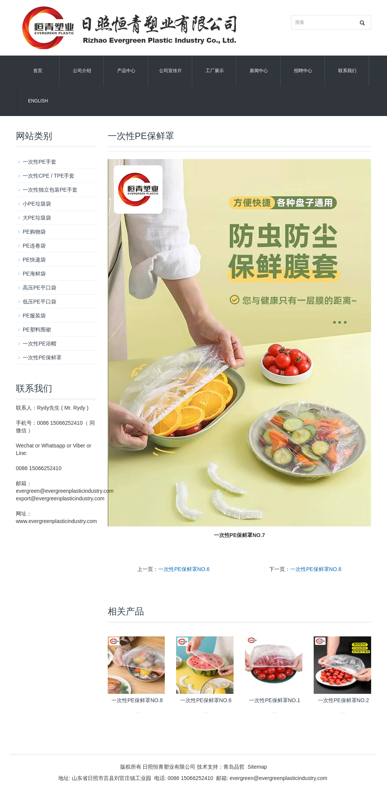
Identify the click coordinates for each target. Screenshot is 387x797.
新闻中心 (259, 70)
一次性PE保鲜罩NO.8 (315, 569)
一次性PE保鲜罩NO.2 (343, 700)
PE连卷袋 (34, 246)
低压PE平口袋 (39, 302)
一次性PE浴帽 (39, 343)
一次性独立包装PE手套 (50, 190)
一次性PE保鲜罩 (42, 357)
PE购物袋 (34, 232)
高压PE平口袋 (39, 288)
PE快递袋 (34, 260)
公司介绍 (82, 70)
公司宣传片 (170, 70)
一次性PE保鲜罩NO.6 (183, 569)
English (38, 101)
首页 (37, 70)
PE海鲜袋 (34, 274)
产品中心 (126, 70)
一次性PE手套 (39, 162)
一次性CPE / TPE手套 (48, 176)
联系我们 (347, 70)
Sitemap (257, 767)
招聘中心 (303, 70)
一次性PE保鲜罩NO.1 (274, 700)
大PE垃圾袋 (37, 218)
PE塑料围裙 (37, 330)
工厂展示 (215, 70)
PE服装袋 (34, 316)
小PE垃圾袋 (37, 204)
